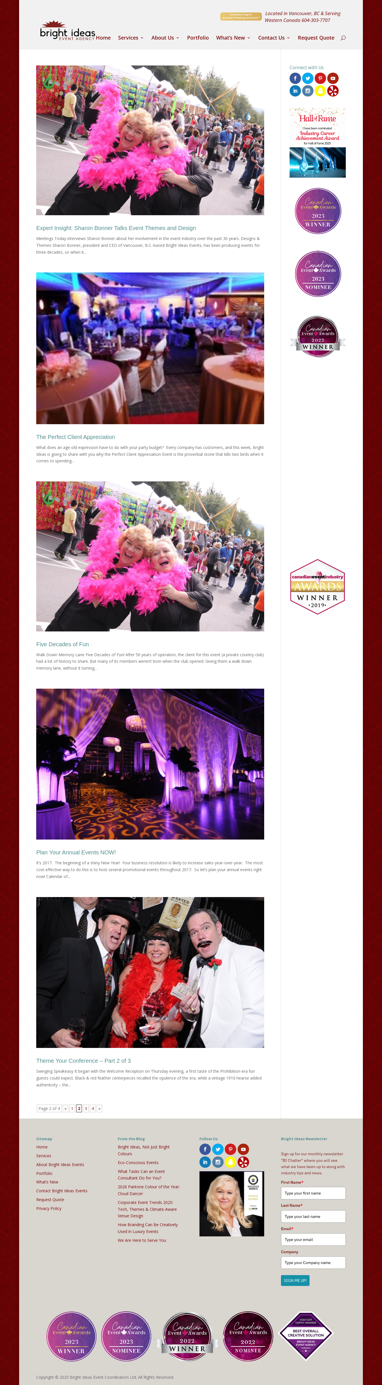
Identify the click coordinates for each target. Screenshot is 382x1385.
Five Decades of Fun (62, 644)
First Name (292, 1182)
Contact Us (271, 38)
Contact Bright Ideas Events (62, 1190)
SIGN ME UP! (295, 1280)
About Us (162, 38)
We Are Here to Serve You (142, 1240)
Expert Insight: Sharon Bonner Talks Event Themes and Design (116, 228)
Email (287, 1228)
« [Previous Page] (65, 1108)
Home (103, 38)
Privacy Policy (48, 1208)
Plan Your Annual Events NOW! (76, 852)
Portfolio (198, 38)
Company (289, 1251)
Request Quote (316, 38)
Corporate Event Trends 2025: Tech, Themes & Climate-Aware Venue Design (147, 1209)
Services (128, 38)
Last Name (292, 1205)
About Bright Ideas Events (60, 1164)
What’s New (230, 38)
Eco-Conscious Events (138, 1162)
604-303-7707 (316, 20)
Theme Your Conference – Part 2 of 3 (83, 1061)
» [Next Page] (99, 1108)
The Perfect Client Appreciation (75, 437)
